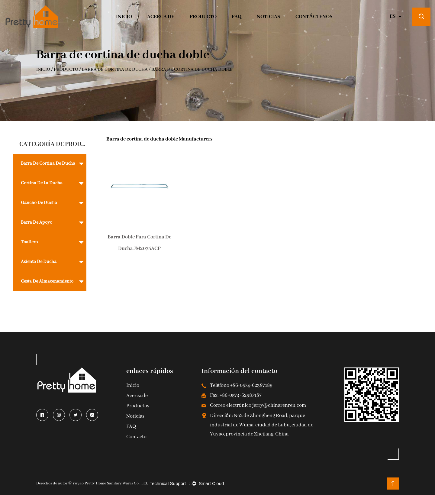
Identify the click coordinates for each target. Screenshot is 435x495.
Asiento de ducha (38, 261)
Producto (203, 17)
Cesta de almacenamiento (47, 281)
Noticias (268, 17)
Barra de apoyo (36, 222)
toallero (29, 242)
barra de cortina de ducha (115, 70)
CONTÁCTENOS (314, 17)
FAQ (131, 427)
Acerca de (160, 17)
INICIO (124, 17)
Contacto (136, 437)
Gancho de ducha (39, 202)
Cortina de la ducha (42, 183)
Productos (137, 406)
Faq (236, 17)
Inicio (132, 386)
